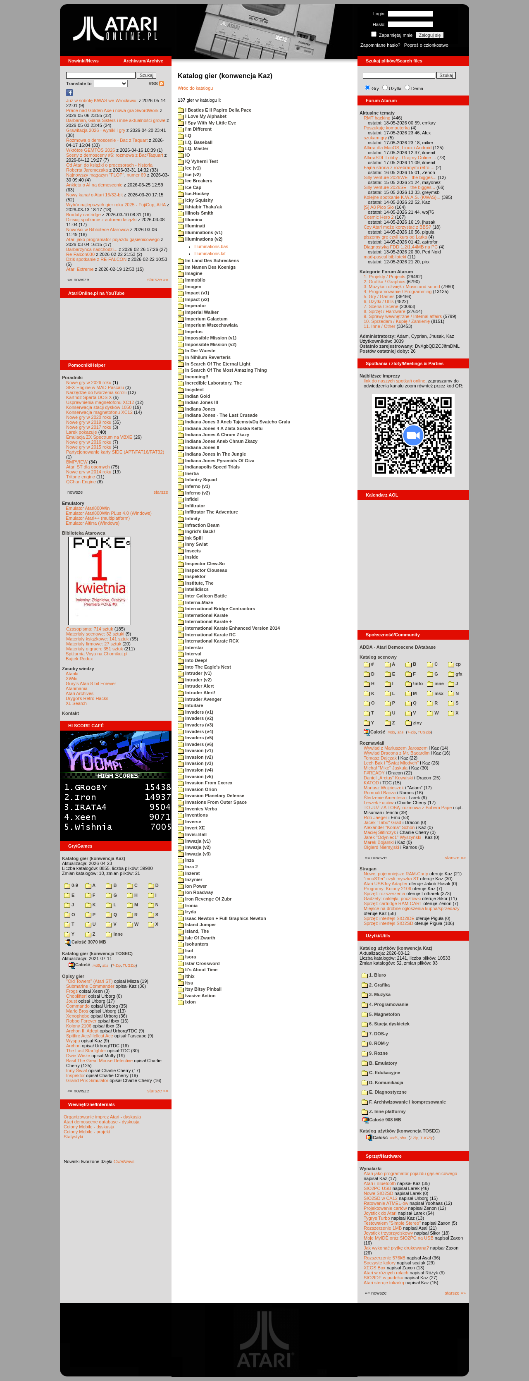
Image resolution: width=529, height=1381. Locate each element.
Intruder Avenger (200, 699)
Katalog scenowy (378, 657)
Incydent (191, 389)
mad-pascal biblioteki (385, 256)
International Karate (203, 615)
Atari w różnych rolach (386, 1272)
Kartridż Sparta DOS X (89, 397)
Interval (189, 653)
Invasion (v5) (195, 776)
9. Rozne (375, 1053)
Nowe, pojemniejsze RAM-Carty (396, 873)
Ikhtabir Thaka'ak (200, 206)
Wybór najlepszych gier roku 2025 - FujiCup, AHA (116, 204)
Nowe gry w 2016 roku (88, 442)
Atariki (72, 673)
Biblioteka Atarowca (83, 532)
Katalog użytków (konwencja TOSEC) (400, 1130)
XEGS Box (375, 1267)
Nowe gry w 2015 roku (88, 446)
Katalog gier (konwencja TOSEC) (97, 953)
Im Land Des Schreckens (208, 260)
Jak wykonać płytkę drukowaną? (396, 1247)
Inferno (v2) (194, 492)
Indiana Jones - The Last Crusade (218, 415)
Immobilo (191, 279)
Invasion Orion (197, 789)
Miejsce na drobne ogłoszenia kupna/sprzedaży (412, 908)
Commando (78, 1005)
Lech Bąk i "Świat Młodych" (391, 762)
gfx (455, 673)
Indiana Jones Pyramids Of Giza (216, 460)
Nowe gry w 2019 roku (88, 422)
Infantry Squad (197, 479)
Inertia (188, 473)
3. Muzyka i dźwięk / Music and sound (402, 286)
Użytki (395, 88)
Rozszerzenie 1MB (383, 1228)
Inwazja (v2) (194, 847)
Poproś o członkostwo (426, 45)
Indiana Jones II (198, 447)
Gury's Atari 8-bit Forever (91, 683)
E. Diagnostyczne (384, 1092)
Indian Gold (194, 396)
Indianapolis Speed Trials (209, 466)
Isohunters (193, 943)
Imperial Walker (198, 312)
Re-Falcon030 (80, 254)
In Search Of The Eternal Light (214, 363)
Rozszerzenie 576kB (384, 1257)
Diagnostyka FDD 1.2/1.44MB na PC (401, 246)
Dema (417, 88)
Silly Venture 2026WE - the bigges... (400, 177)
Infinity (189, 518)
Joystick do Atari (380, 1213)
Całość (79, 964)
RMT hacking (377, 117)
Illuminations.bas (211, 246)
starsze (161, 492)
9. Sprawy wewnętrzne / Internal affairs (403, 316)
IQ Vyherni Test (198, 161)
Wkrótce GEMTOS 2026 (90, 150)
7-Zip (116, 965)
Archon (73, 1045)
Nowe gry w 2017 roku (88, 427)
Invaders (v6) (195, 744)
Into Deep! (192, 660)
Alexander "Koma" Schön (389, 827)
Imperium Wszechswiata (208, 325)
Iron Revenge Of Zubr (205, 898)
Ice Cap (189, 187)
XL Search (76, 703)
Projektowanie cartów (385, 1208)
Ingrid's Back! (196, 531)
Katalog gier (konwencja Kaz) (93, 858)
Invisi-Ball (192, 834)
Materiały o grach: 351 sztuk (94, 648)
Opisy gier (73, 976)
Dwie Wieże (78, 1055)
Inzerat (189, 873)
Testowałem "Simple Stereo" (392, 1223)
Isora (187, 956)
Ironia (188, 905)
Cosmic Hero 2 (379, 217)
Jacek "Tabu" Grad (382, 822)
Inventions (193, 814)
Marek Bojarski (379, 842)
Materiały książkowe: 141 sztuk (97, 638)
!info (414, 683)
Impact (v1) (193, 292)
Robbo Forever (81, 1020)
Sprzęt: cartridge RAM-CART (393, 903)
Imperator (192, 305)
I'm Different (195, 129)
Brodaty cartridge (83, 214)
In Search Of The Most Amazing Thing (222, 370)
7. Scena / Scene (381, 306)
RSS (156, 83)
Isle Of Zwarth (196, 937)
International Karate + (205, 621)
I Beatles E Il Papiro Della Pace (214, 110)
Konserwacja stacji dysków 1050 (98, 407)
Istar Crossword (199, 963)
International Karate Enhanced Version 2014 (229, 628)
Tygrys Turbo (377, 1218)
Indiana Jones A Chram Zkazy (213, 434)
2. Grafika (376, 984)
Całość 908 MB (381, 1119)
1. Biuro (374, 974)
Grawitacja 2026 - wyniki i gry (95, 130)
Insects (189, 550)
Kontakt (70, 713)
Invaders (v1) (195, 712)
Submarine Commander (90, 986)
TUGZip (129, 965)
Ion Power (192, 886)
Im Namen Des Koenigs (207, 267)
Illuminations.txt (210, 253)
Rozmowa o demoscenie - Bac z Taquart (107, 140)
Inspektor (75, 1075)
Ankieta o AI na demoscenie (94, 184)
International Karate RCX (208, 640)
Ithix (186, 976)
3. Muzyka (376, 994)
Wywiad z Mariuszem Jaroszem (396, 747)
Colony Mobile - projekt (87, 1131)
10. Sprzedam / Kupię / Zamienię (397, 321)
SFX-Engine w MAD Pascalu (95, 387)
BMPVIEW (77, 461)
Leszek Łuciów (378, 802)
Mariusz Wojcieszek (384, 787)
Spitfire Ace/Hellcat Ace (89, 1035)
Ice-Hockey (193, 193)
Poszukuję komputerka (387, 127)
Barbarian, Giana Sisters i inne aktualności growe (115, 120)
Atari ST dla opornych (88, 466)
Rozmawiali (372, 743)
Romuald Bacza (380, 792)
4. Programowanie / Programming (397, 291)
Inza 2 (188, 866)
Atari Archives (79, 693)
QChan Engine (81, 481)
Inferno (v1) (194, 486)
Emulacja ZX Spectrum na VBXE (99, 437)
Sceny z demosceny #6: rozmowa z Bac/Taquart (114, 155)
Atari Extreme (80, 269)
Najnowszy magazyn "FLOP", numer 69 (106, 174)
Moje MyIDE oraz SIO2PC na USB (399, 1237)
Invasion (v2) (195, 757)
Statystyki (73, 1136)
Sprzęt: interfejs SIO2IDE (389, 918)
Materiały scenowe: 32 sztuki (95, 633)
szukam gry (375, 137)
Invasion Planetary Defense (211, 795)
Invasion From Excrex (205, 782)
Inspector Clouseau (202, 570)
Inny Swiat (192, 544)
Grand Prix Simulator (87, 1080)
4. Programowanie (385, 1004)
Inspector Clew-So (201, 563)
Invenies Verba (197, 808)
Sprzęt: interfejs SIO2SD (388, 923)
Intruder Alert (196, 685)
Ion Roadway (195, 892)
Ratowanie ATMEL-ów (386, 1203)
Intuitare (190, 705)
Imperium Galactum (203, 318)
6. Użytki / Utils (379, 301)
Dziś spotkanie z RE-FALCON (96, 259)
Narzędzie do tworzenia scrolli (96, 392)
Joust (71, 1001)
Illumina (190, 219)
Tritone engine (80, 476)
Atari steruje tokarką (384, 1282)
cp (454, 664)
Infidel (188, 499)
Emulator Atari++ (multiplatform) (98, 518)
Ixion (187, 1001)
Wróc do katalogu (195, 88)
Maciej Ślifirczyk (380, 832)
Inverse (189, 821)
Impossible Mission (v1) (207, 337)
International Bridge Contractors (216, 608)
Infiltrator (191, 505)
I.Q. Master (193, 148)
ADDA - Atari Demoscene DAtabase (398, 647)
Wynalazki (370, 1168)
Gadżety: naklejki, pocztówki (392, 898)
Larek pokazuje (81, 432)
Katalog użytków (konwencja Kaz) (396, 948)
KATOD (371, 782)
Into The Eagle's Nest (204, 666)
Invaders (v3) (195, 724)
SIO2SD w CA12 (381, 1198)
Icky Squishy (195, 200)
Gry (375, 88)
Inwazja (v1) (194, 841)
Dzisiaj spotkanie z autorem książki (101, 219)
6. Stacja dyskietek (386, 1023)
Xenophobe (77, 1015)
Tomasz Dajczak (380, 757)
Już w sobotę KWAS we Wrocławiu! (102, 100)
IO (184, 155)
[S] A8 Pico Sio (379, 207)
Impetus (190, 331)
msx (435, 693)
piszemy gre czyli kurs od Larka (395, 236)
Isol (185, 950)
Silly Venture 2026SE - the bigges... (399, 187)
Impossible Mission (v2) (207, 344)
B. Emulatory (379, 1063)
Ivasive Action (197, 995)
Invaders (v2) (195, 718)
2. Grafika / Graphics (384, 281)
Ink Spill (190, 537)
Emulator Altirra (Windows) (92, 523)
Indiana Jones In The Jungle (212, 454)
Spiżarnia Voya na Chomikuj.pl (96, 653)
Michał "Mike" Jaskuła (385, 767)
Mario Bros (77, 1010)
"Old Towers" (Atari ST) (89, 981)
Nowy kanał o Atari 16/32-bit (94, 194)
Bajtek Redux (79, 658)
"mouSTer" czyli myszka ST (391, 878)
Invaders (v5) (195, 737)
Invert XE (191, 827)
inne (114, 934)
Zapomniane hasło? (380, 45)
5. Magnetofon (381, 1014)
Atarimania (77, 688)
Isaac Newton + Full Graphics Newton (222, 918)
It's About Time (197, 969)
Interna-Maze (195, 602)
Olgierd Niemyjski (381, 847)
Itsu (185, 982)
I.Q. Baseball (195, 142)
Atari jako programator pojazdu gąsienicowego (113, 239)
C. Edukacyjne (381, 1072)
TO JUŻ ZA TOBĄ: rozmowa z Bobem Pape (408, 807)
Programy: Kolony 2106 (387, 888)
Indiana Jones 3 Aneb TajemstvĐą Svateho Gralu (234, 421)
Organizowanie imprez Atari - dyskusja (102, 1116)
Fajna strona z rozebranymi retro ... (399, 167)
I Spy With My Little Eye (207, 122)
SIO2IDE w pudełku (383, 1277)
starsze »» (157, 279)
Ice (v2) (189, 174)
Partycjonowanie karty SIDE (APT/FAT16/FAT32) (115, 451)
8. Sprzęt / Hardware (384, 311)
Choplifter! (76, 996)
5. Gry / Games (379, 296)
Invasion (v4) (195, 769)
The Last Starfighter (86, 1050)
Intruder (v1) (195, 673)
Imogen (189, 286)
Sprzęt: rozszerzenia (384, 893)
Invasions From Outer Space (212, 802)
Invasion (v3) (195, 763)
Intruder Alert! (196, 692)
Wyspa (73, 1040)
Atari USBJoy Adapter (385, 883)
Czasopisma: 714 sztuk (89, 628)
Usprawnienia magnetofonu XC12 (100, 402)
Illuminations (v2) (200, 239)
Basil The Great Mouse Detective (99, 1060)
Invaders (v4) (195, 731)
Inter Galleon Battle (202, 595)
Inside (188, 556)
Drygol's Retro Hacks (87, 698)
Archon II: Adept (83, 1030)
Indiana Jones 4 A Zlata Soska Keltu (220, 428)
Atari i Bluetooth (380, 1183)
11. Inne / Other (379, 326)
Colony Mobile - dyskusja (89, 1126)
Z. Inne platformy (384, 1111)
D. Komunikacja (382, 1082)
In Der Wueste (196, 350)
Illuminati (191, 225)
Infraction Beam (198, 525)
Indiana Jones (196, 408)
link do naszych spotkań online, (395, 380)
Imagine (190, 273)
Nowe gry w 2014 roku (88, 471)
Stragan (368, 868)
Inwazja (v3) (194, 853)
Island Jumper (197, 924)
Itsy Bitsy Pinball (200, 989)
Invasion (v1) (195, 750)
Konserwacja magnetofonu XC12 (99, 412)
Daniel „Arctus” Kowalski (388, 777)
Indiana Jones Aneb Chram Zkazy (217, 441)
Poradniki (72, 377)
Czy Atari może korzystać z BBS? (397, 227)
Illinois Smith (196, 212)
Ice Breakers (195, 180)
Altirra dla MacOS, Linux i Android (397, 147)
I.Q (184, 135)
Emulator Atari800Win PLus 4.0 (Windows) (109, 513)
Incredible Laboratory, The (210, 382)
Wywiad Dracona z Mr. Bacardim (396, 752)
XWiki (71, 678)
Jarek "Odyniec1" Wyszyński (392, 837)
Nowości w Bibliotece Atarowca (97, 229)
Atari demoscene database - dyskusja (101, 1121)
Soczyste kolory (380, 1262)
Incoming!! (193, 376)
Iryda (187, 911)
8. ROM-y (375, 1043)
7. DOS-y (375, 1033)
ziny (413, 722)
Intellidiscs (193, 589)
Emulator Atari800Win (88, 508)
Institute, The (196, 583)
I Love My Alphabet (202, 116)
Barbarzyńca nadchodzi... (91, 249)
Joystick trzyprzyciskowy (388, 1232)
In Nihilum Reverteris (204, 357)
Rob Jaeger (375, 817)
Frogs (72, 991)
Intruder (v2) (195, 679)
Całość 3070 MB (85, 941)
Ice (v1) (189, 167)
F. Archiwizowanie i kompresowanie (404, 1101)
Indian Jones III (198, 402)
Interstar (190, 647)
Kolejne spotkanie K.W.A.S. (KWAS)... (402, 197)
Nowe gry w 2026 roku (88, 382)
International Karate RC (207, 634)
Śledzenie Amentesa (384, 797)
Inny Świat (76, 1070)
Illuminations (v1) (200, 232)
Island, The (193, 931)
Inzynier (190, 879)
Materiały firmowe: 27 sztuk (93, 643)
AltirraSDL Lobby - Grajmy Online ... (400, 157)
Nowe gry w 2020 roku (88, 417)
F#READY (374, 772)
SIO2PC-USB (377, 1188)
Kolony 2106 (78, 1025)
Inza (186, 860)
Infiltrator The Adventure (208, 511)
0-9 (71, 885)
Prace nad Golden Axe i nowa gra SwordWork (112, 110)
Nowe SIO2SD (378, 1193)
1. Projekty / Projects (384, 276)
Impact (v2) (193, 299)
